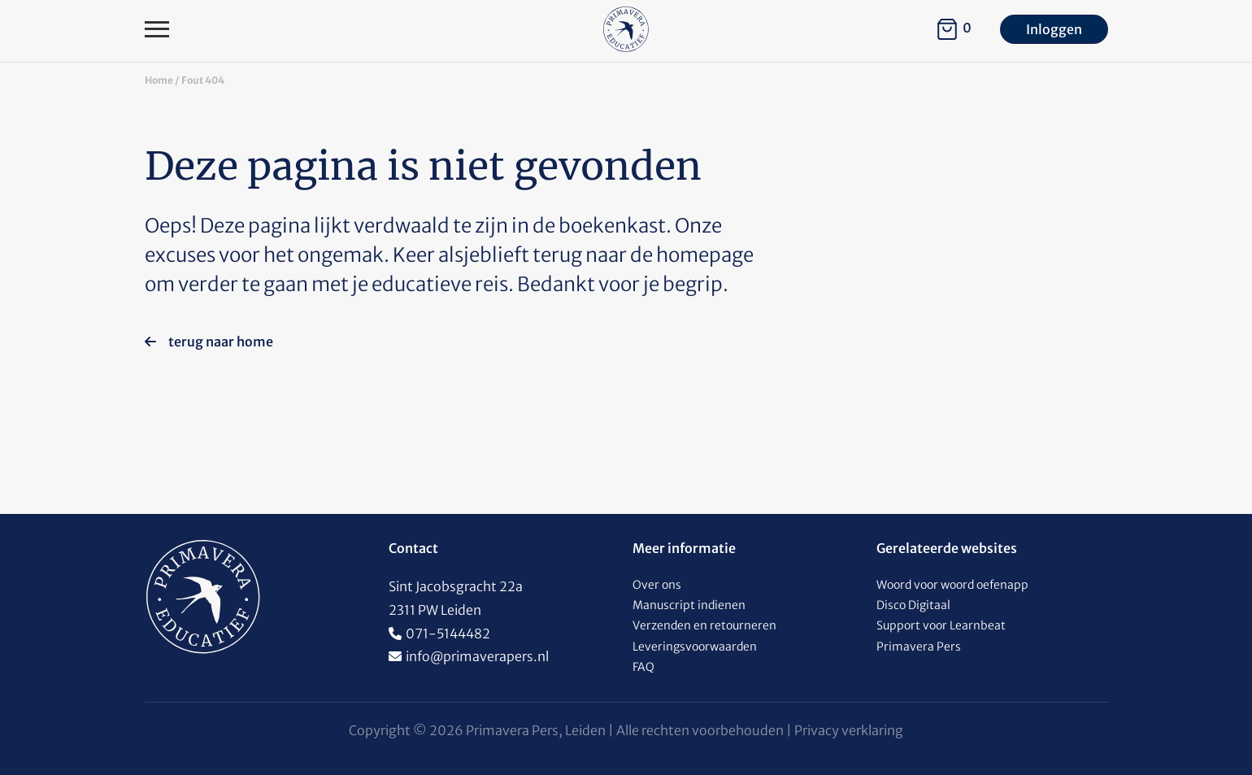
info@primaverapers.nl (477, 656)
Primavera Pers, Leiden (536, 730)
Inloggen (1054, 29)
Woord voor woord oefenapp (952, 584)
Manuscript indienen (689, 605)
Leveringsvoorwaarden (695, 646)
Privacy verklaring (848, 730)
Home (159, 80)
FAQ (643, 667)
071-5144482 (448, 633)
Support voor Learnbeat (941, 625)
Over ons (657, 584)
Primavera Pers (918, 646)
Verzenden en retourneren (704, 625)
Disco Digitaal (913, 605)
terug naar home (209, 341)
